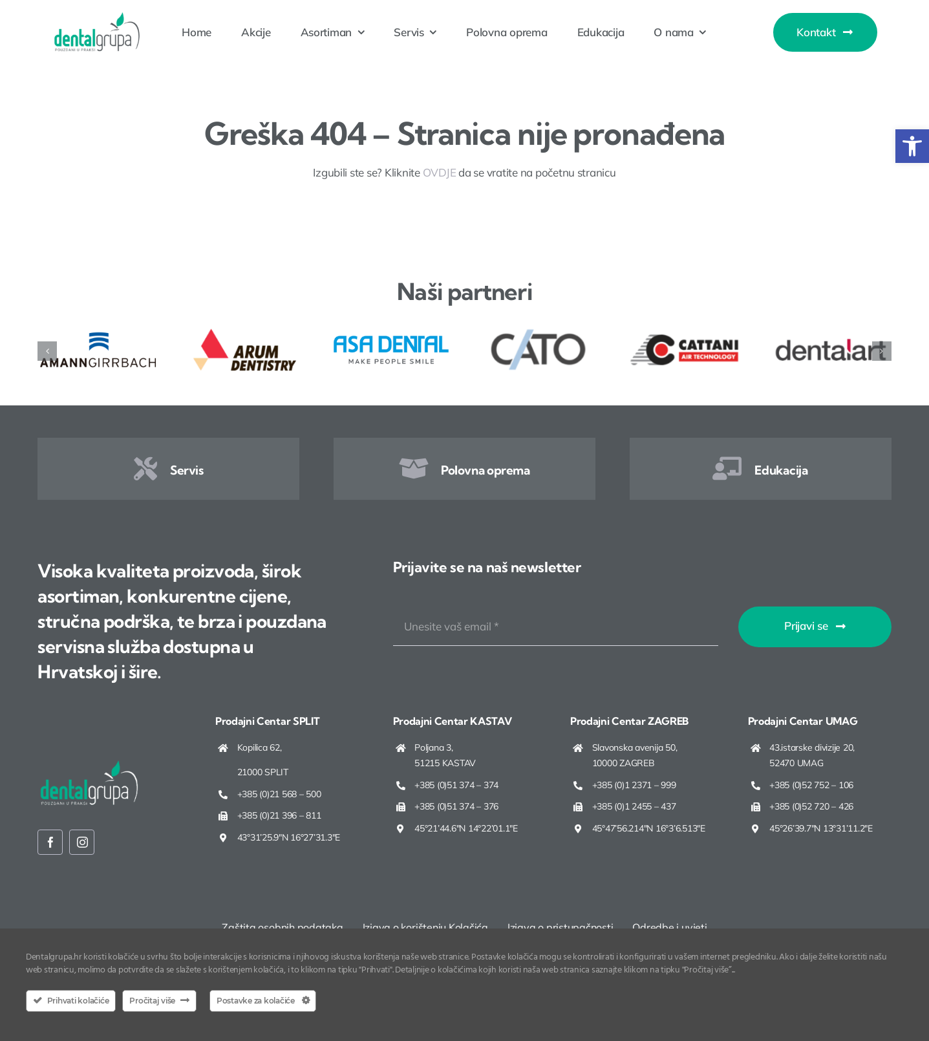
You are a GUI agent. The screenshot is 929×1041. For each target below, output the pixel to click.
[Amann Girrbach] (97, 332)
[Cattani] (684, 332)
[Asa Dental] (391, 332)
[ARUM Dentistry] (244, 332)
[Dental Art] (831, 332)
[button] (912, 146)
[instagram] (81, 842)
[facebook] (50, 842)
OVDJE (439, 172)
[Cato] (537, 332)
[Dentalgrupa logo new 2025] (97, 17)
